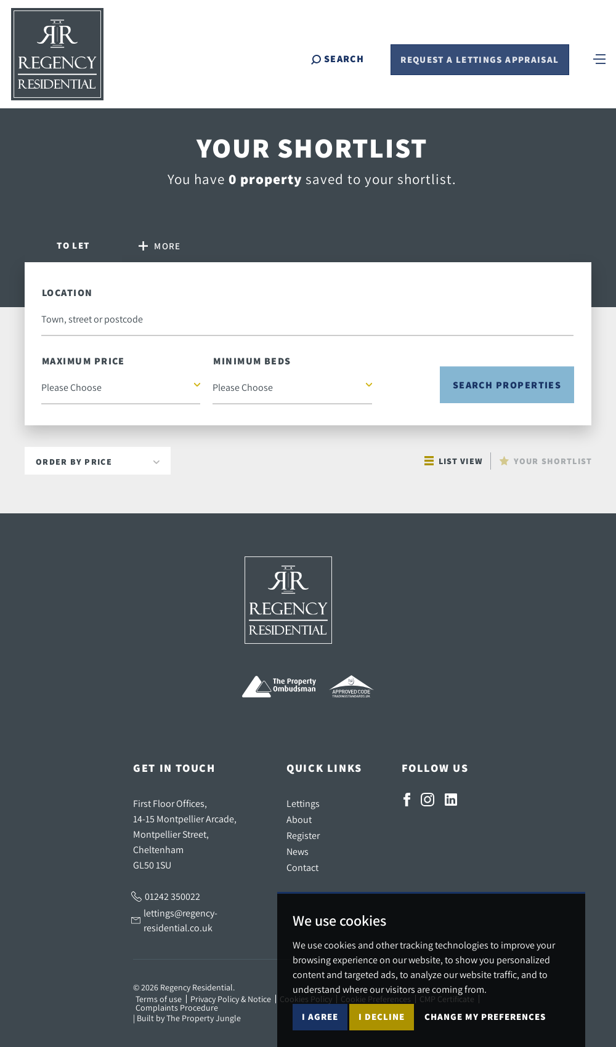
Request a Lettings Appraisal (479, 60)
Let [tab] (73, 245)
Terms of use (159, 999)
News (297, 851)
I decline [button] (382, 1016)
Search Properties (507, 385)
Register (303, 835)
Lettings (303, 803)
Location (67, 292)
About (299, 819)
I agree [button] (320, 1016)
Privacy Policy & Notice (230, 999)
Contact (302, 867)
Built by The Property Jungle (189, 1018)
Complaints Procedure (177, 1007)
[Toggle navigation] (599, 58)
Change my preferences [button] (485, 1016)
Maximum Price (83, 361)
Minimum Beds (252, 361)
